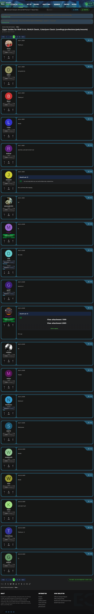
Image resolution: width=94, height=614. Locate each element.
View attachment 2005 (56, 323)
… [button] (8, 36)
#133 (91, 370)
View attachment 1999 (56, 319)
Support (40, 599)
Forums (20, 4)
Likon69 (5, 31)
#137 (91, 475)
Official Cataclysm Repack (60, 597)
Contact (66, 4)
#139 (91, 527)
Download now (5, 22)
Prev (3, 36)
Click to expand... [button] (55, 328)
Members (57, 4)
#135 (91, 422)
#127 (91, 197)
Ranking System (42, 600)
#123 (91, 92)
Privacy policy (41, 604)
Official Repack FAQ (59, 599)
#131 (91, 308)
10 (19, 36)
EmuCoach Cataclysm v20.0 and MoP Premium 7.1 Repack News (22, 10)
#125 (91, 145)
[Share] (88, 40)
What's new (46, 4)
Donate (40, 597)
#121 (91, 40)
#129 (91, 250)
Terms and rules (42, 602)
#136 (91, 449)
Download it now (6, 17)
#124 (91, 119)
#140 (91, 554)
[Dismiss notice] (91, 15)
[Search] (57, 9)
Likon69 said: (23, 177)
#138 (91, 501)
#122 (91, 66)
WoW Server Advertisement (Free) (62, 600)
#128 (91, 224)
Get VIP (29, 4)
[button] (24, 4)
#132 (91, 344)
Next (23, 36)
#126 (91, 171)
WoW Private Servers (59, 602)
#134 (91, 396)
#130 (91, 281)
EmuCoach (41, 606)
